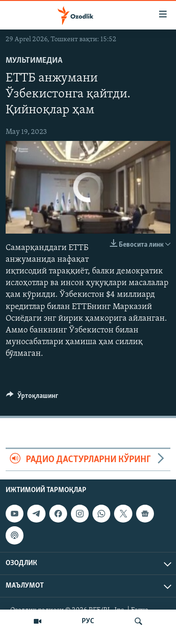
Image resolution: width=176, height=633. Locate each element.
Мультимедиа (34, 60)
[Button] (32, 398)
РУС (88, 621)
